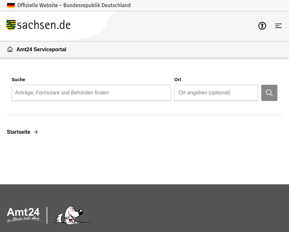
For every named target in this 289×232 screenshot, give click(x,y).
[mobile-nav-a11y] (262, 26)
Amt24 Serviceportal (36, 49)
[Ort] (216, 93)
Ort (177, 79)
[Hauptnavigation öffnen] (278, 26)
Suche (18, 79)
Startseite (18, 132)
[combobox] (91, 93)
